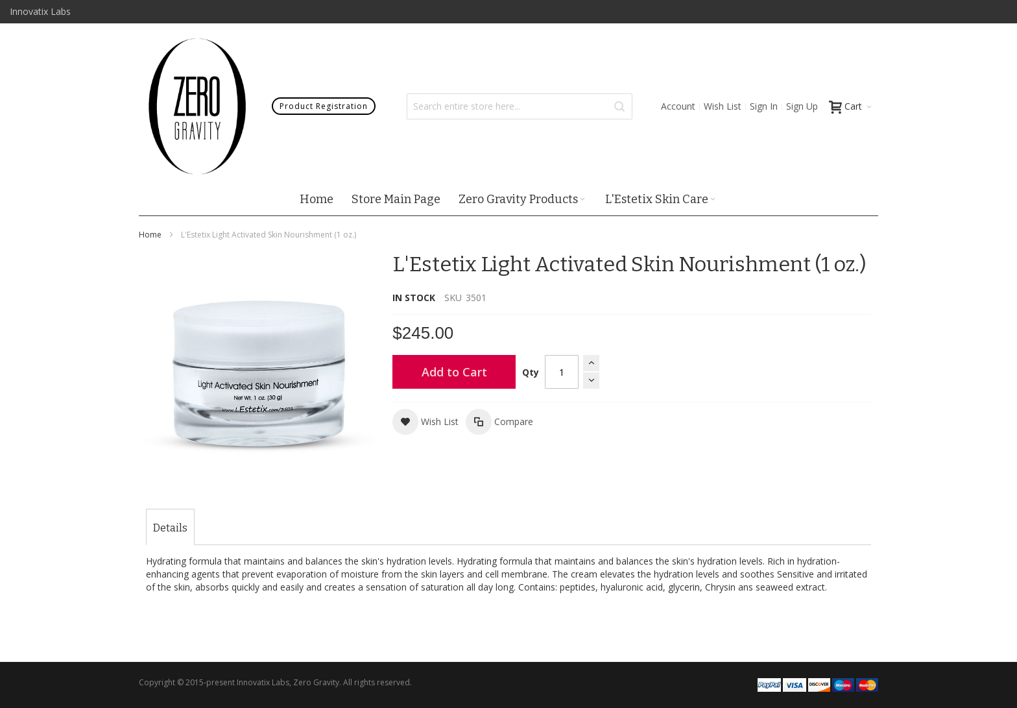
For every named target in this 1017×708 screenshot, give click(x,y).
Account (678, 106)
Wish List (722, 106)
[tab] (170, 528)
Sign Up (802, 106)
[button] (425, 422)
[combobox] (519, 106)
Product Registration (324, 106)
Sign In (764, 106)
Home (150, 234)
